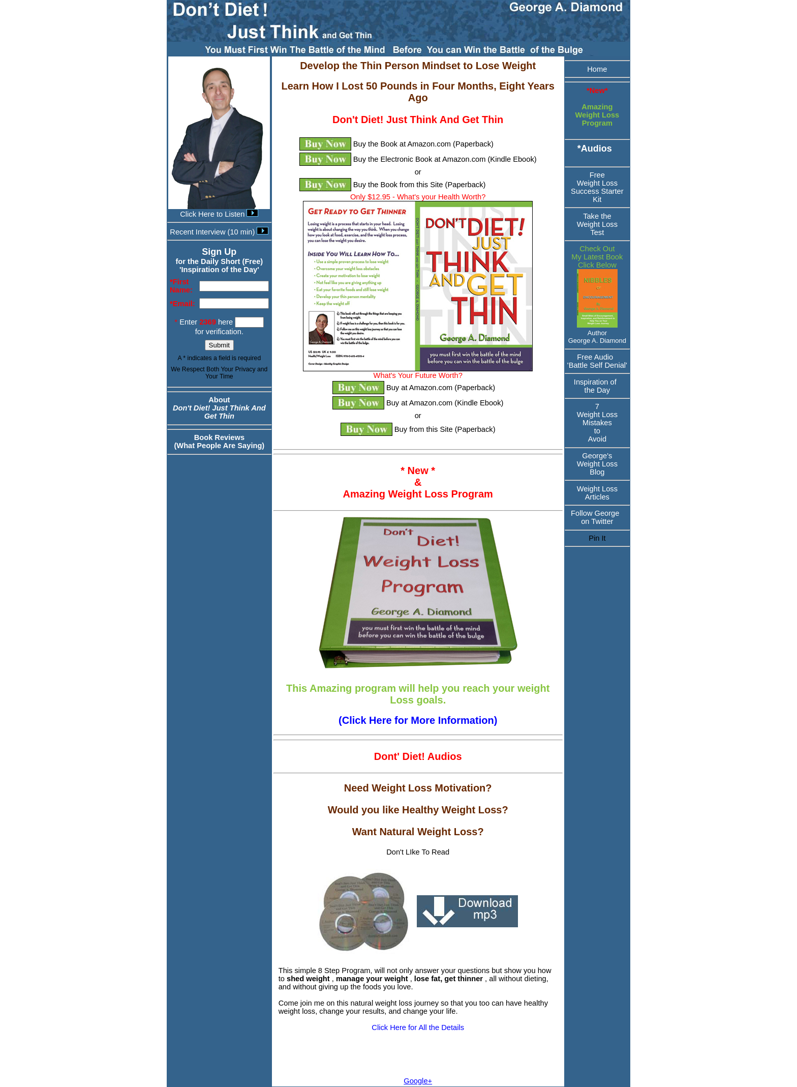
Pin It (597, 538)
